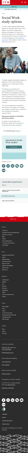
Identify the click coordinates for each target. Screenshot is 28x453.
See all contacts (6, 374)
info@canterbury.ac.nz (7, 352)
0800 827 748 (5, 347)
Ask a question (6, 365)
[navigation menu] (25, 2)
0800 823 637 (11, 385)
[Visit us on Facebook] (3, 166)
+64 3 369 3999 (6, 349)
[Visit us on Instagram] (8, 166)
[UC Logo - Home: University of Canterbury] (6, 2)
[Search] (22, 2)
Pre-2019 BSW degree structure (13, 131)
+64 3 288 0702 (6, 361)
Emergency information (8, 388)
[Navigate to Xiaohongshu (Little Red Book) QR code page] (3, 170)
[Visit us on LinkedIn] (12, 166)
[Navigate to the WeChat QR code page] (17, 166)
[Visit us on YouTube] (21, 166)
